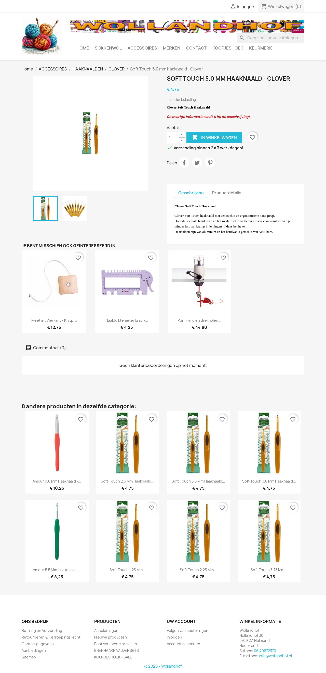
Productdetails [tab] (226, 193)
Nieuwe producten (110, 637)
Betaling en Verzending (42, 630)
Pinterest (210, 163)
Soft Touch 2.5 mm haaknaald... (127, 481)
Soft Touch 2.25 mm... (198, 569)
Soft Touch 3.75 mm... (269, 569)
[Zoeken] (270, 38)
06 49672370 (265, 650)
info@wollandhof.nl (275, 655)
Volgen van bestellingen (187, 630)
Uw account (181, 621)
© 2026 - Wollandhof (163, 666)
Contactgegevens (38, 643)
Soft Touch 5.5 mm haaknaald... (198, 481)
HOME (82, 48)
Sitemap (29, 657)
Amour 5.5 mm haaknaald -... (57, 569)
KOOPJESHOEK (227, 48)
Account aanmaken (183, 643)
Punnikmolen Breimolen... (199, 320)
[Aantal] (173, 137)
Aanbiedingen (34, 650)
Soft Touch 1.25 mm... (128, 569)
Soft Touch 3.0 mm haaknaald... (269, 481)
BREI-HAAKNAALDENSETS (116, 650)
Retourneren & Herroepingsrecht (51, 637)
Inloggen (174, 637)
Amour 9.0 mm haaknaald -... (57, 481)
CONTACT (196, 48)
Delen (184, 163)
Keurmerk (260, 48)
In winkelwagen (214, 137)
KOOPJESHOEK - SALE (113, 657)
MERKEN (171, 48)
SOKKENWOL (108, 48)
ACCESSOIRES (142, 48)
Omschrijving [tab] (191, 193)
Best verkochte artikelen (115, 643)
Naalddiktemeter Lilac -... (126, 320)
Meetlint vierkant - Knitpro (54, 320)
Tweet (197, 163)
